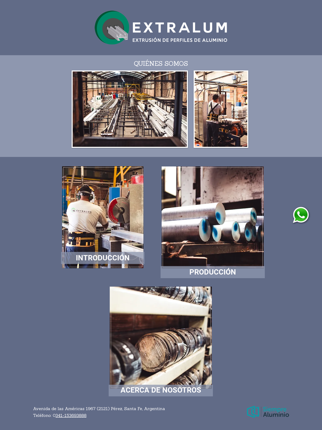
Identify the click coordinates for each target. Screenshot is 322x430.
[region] (102, 217)
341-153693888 (71, 416)
